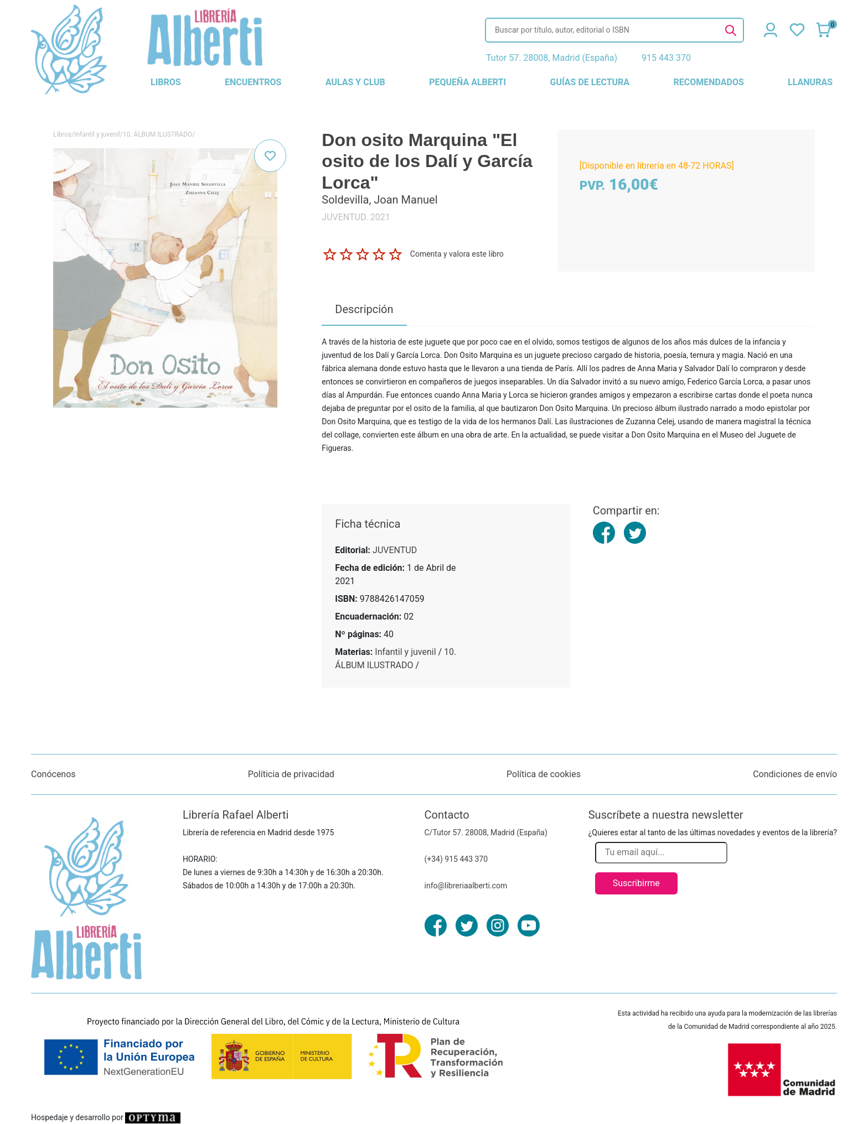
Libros (62, 134)
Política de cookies (544, 774)
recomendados (708, 82)
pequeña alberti (467, 82)
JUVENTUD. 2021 (356, 217)
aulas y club (355, 82)
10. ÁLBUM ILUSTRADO (157, 134)
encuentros (253, 82)
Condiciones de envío (795, 774)
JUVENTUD (395, 550)
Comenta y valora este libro (457, 253)
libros (166, 82)
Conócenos (53, 774)
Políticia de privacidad (291, 774)
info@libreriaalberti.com (466, 885)
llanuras (810, 82)
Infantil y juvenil (97, 134)
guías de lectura (590, 82)
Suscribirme (636, 883)
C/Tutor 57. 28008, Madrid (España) (486, 832)
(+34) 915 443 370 (456, 859)
